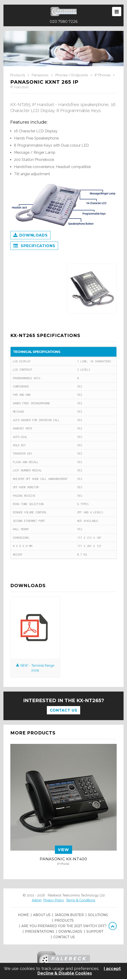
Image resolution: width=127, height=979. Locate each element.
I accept (112, 968)
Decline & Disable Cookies (64, 973)
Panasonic (40, 75)
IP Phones (102, 75)
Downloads (30, 235)
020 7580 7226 (63, 22)
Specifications (34, 246)
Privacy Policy (53, 900)
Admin (37, 900)
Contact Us (63, 710)
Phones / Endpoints (71, 75)
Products (17, 75)
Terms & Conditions (80, 900)
